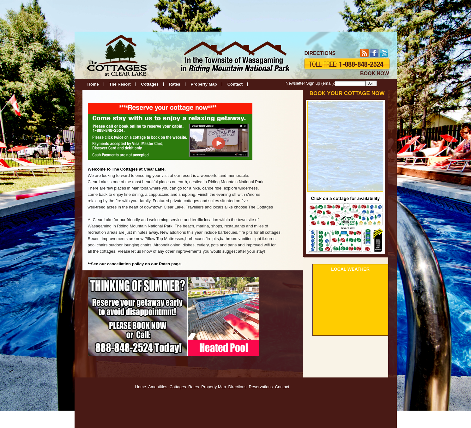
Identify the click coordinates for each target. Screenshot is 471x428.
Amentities (157, 386)
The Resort (120, 84)
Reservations (261, 386)
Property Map (204, 84)
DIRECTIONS (320, 53)
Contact (235, 84)
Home (93, 84)
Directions (237, 386)
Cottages (150, 84)
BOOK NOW (374, 73)
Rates (174, 84)
